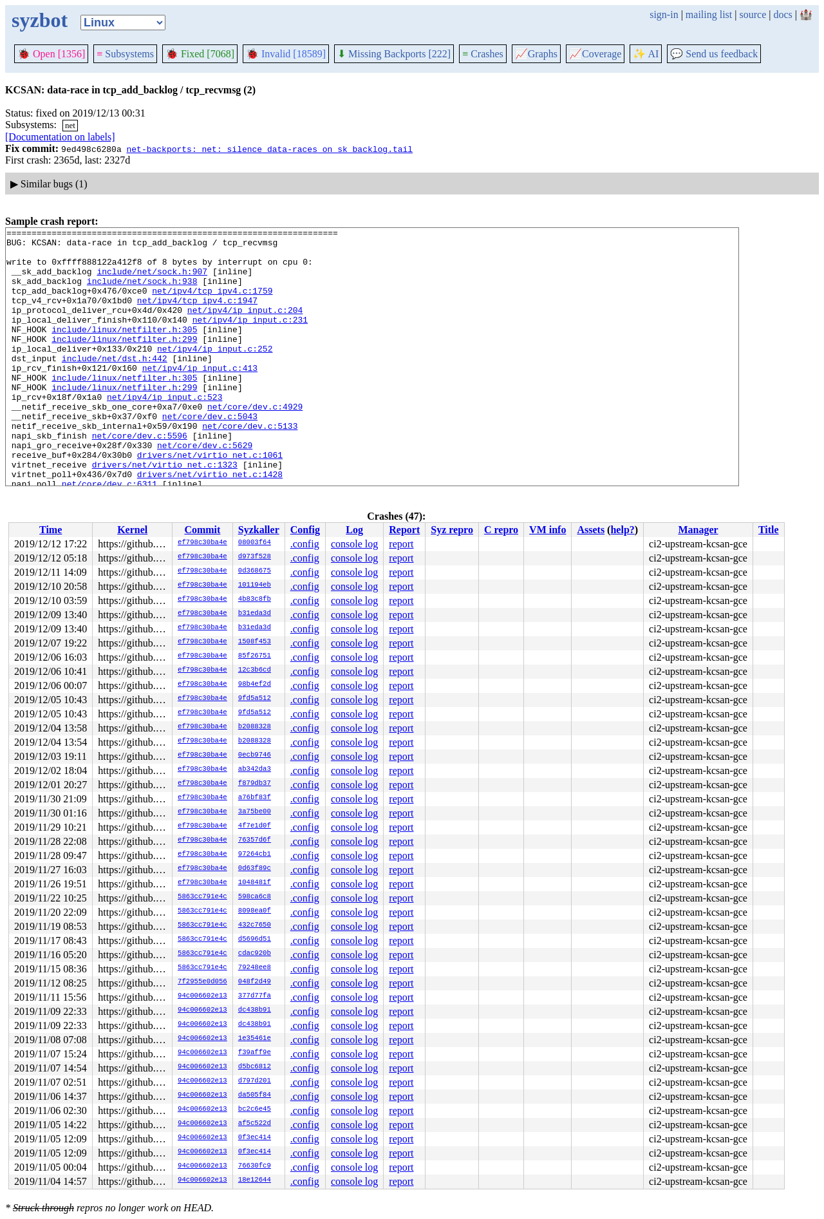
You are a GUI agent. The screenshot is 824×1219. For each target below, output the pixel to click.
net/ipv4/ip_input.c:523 (164, 431)
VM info (547, 529)
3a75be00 (254, 812)
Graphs (536, 53)
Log (354, 529)
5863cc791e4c (202, 897)
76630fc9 (254, 1166)
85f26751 (254, 656)
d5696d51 (254, 939)
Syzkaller (258, 529)
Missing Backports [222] (394, 53)
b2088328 (254, 727)
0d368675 (254, 571)
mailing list (709, 14)
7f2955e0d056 (202, 982)
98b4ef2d (254, 684)
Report (404, 529)
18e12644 (254, 1180)
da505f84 (254, 1095)
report (401, 543)
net (70, 125)
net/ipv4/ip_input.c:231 (250, 339)
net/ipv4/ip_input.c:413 (200, 396)
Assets (590, 529)
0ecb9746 (254, 755)
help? (622, 529)
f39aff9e (254, 1052)
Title (768, 529)
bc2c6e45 (254, 1109)
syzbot (40, 20)
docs (782, 14)
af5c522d (254, 1123)
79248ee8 (254, 967)
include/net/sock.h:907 (152, 281)
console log (354, 543)
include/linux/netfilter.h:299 (124, 362)
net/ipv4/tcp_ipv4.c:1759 (212, 304)
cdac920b (254, 953)
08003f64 (254, 542)
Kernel (132, 529)
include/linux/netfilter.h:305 (124, 350)
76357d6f (254, 840)
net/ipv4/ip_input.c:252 (214, 373)
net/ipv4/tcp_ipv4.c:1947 (197, 315)
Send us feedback (714, 53)
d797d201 (254, 1081)
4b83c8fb (254, 599)
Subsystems (125, 53)
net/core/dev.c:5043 (210, 454)
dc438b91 (254, 1010)
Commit (202, 529)
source (753, 14)
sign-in (664, 14)
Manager (698, 529)
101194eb (254, 585)
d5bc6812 (254, 1067)
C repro (501, 529)
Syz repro (452, 529)
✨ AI (646, 53)
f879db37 (254, 783)
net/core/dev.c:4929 (255, 443)
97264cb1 (254, 854)
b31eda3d (254, 613)
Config (305, 529)
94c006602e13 (202, 996)
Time (50, 529)
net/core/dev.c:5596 (139, 478)
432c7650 (254, 925)
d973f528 (254, 557)
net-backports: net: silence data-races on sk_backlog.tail (269, 149)
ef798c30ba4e (202, 542)
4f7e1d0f (254, 826)
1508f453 (254, 642)
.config (304, 543)
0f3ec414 (254, 1137)
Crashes (482, 53)
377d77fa (254, 996)
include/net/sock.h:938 (142, 292)
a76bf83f (254, 797)
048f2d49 (254, 982)
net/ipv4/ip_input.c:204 (245, 327)
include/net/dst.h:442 (114, 385)
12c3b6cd (254, 670)
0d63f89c (254, 868)
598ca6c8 (254, 897)
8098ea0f (254, 911)
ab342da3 (254, 769)
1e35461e (254, 1038)
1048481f (254, 882)
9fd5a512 (254, 698)
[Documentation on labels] (60, 136)
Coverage (595, 53)
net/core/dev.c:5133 (249, 466)
